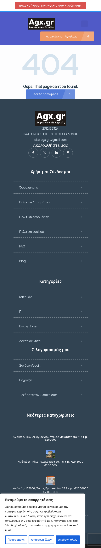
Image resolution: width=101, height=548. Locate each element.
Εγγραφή (25, 380)
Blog (22, 261)
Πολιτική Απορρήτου (34, 202)
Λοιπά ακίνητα (30, 341)
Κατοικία (25, 297)
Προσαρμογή (16, 539)
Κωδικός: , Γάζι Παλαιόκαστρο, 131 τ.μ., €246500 (50, 461)
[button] (84, 23)
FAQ (22, 246)
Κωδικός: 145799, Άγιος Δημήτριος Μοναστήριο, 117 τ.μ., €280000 (50, 438)
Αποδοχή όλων (67, 539)
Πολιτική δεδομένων (34, 217)
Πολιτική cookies (31, 231)
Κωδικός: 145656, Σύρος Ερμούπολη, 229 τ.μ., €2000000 (50, 488)
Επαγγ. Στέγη (28, 326)
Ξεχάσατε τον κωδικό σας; (38, 395)
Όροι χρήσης (28, 187)
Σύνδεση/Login (30, 365)
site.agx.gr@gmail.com (50, 140)
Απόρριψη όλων (41, 539)
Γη (20, 311)
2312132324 (50, 128)
